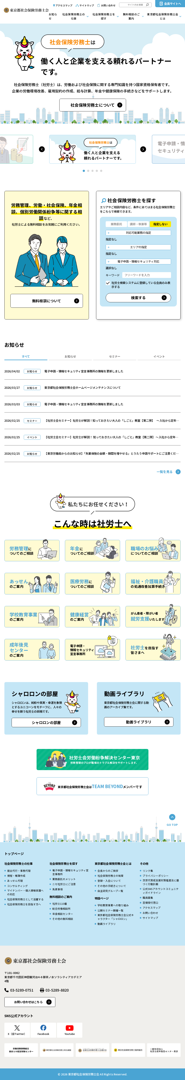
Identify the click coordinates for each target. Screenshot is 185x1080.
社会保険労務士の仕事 (73, 16)
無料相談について (46, 300)
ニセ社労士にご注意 (64, 884)
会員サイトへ (172, 3)
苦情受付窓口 (150, 902)
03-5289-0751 (21, 990)
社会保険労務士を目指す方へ (24, 904)
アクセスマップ (64, 5)
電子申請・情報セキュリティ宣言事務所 (70, 872)
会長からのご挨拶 (107, 871)
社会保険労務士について (93, 105)
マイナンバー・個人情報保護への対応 (25, 892)
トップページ (14, 853)
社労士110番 (59, 903)
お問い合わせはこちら (28, 1002)
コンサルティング (17, 886)
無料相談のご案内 (131, 16)
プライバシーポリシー (156, 876)
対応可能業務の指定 (138, 232)
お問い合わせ (108, 5)
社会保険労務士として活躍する (25, 899)
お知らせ (53, 16)
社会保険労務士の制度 (110, 876)
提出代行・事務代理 (19, 871)
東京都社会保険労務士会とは (162, 16)
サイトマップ (87, 5)
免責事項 (57, 889)
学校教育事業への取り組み (113, 905)
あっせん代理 (15, 881)
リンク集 (148, 871)
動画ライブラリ (138, 721)
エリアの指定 (138, 247)
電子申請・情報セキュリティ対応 (138, 261)
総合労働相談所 (61, 908)
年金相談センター (62, 914)
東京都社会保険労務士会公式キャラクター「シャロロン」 (115, 917)
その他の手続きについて (111, 886)
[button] (42, 149)
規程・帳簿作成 (16, 876)
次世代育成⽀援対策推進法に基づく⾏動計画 (161, 882)
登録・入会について (109, 881)
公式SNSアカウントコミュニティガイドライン (161, 891)
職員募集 (148, 898)
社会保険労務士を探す (103, 16)
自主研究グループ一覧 (110, 891)
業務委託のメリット (64, 879)
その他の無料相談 (62, 919)
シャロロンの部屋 (46, 722)
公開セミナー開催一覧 (110, 910)
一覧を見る (165, 471)
